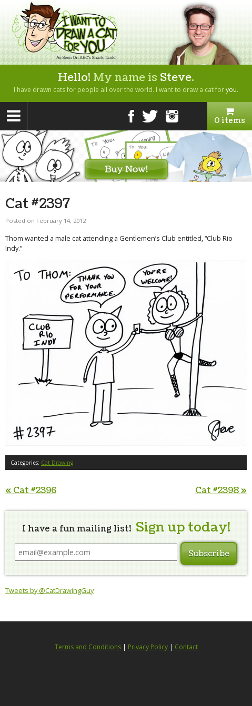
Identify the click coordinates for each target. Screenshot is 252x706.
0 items (229, 116)
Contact (186, 646)
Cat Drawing (57, 462)
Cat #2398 (221, 490)
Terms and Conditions (88, 646)
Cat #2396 (30, 490)
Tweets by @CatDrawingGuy (49, 590)
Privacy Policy (148, 646)
